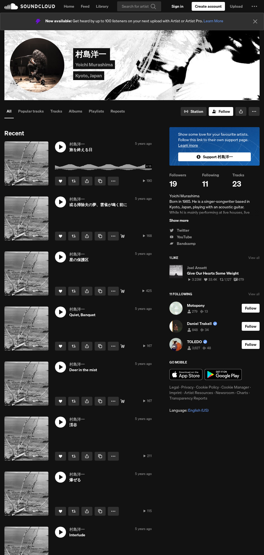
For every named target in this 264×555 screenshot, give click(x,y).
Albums (75, 111)
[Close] (255, 21)
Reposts (118, 111)
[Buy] (122, 236)
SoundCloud (29, 6)
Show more (179, 220)
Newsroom (225, 393)
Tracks (56, 111)
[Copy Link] (100, 181)
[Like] (60, 181)
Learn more (188, 145)
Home (69, 6)
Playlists (96, 111)
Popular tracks (31, 111)
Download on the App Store (185, 374)
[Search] (139, 6)
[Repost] (73, 181)
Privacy (187, 387)
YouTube (180, 237)
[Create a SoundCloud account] (208, 6)
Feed (85, 6)
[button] (254, 6)
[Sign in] (177, 6)
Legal (174, 387)
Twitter (179, 230)
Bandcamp (182, 243)
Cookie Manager (235, 387)
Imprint (175, 393)
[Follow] (221, 111)
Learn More (213, 21)
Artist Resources (198, 393)
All (9, 111)
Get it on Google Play (223, 374)
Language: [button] (188, 410)
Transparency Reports (188, 398)
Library (102, 6)
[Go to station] (194, 111)
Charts (242, 393)
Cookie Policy (207, 387)
